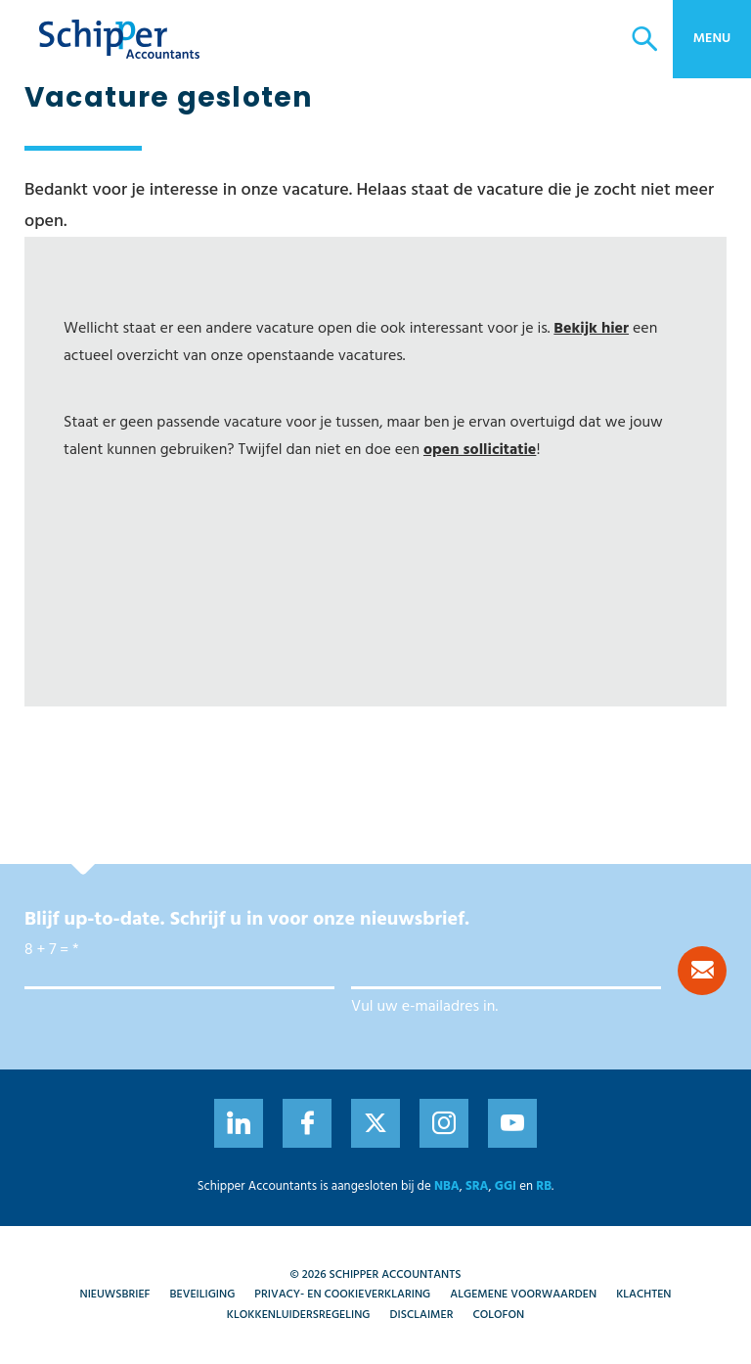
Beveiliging (203, 1294)
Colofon (498, 1315)
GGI (505, 1186)
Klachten (643, 1294)
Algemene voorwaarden (523, 1294)
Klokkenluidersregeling (299, 1315)
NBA (447, 1186)
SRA (477, 1186)
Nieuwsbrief (115, 1294)
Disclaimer (422, 1315)
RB (544, 1186)
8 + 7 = (46, 950)
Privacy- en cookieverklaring (342, 1294)
